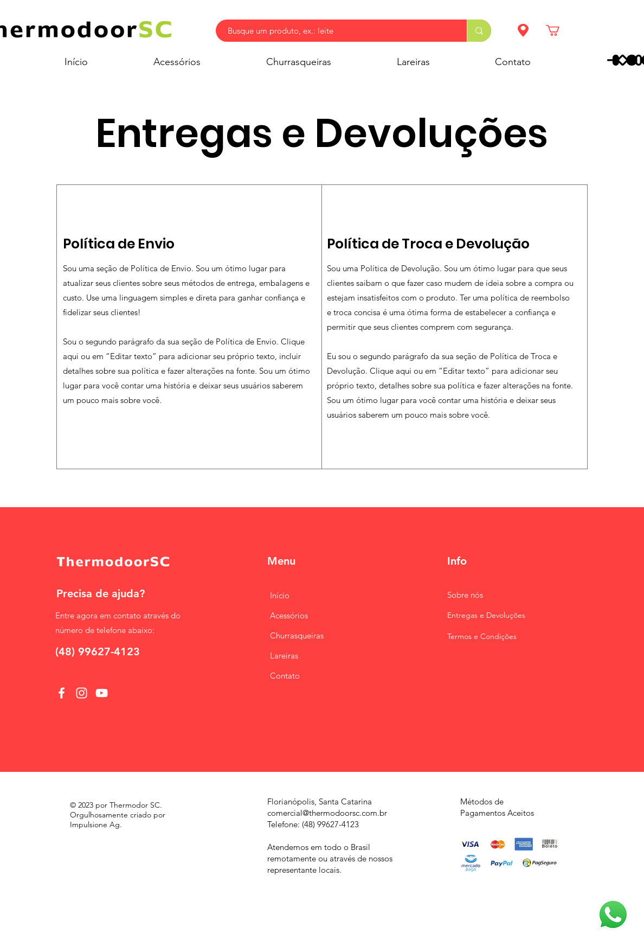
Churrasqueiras (297, 635)
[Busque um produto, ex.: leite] (336, 31)
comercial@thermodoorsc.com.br (327, 813)
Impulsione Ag (95, 824)
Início (279, 595)
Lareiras (284, 655)
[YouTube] (101, 693)
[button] (559, 30)
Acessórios (289, 615)
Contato (285, 675)
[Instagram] (81, 693)
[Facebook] (61, 693)
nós (465, 595)
